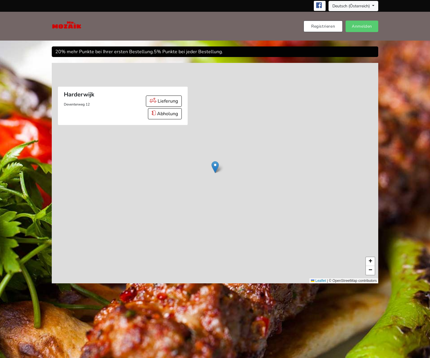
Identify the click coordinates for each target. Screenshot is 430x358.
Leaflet (318, 281)
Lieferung (164, 101)
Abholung (165, 114)
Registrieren (323, 26)
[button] (215, 167)
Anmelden (362, 26)
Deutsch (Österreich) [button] (351, 6)
